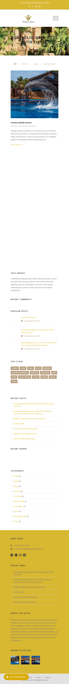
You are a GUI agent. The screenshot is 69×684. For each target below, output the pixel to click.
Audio (16, 481)
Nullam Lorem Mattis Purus (25, 434)
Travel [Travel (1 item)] (53, 377)
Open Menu (55, 18)
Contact (48, 677)
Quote (16, 511)
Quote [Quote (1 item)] (35, 377)
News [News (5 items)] (14, 377)
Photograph (23, 126)
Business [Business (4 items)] (47, 368)
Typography (49, 64)
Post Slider (18, 506)
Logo (35, 64)
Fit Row (17, 491)
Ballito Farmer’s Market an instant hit (29, 419)
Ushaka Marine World (21, 123)
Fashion (14, 126)
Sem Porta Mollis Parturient (25, 429)
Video (16, 521)
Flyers (25, 64)
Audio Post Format (28, 317)
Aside (16, 476)
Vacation (32, 126)
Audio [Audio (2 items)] (30, 368)
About (38, 677)
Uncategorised (20, 516)
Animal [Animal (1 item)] (15, 368)
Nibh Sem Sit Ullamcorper (25, 439)
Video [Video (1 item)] (14, 381)
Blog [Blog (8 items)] (38, 368)
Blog (16, 486)
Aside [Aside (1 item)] (23, 368)
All (15, 64)
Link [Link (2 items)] (54, 372)
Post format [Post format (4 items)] (24, 377)
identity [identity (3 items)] (34, 372)
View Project (18, 145)
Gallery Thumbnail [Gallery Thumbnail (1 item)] (20, 372)
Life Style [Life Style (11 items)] (45, 372)
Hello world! (19, 424)
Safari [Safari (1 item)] (44, 377)
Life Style (18, 496)
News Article (19, 501)
